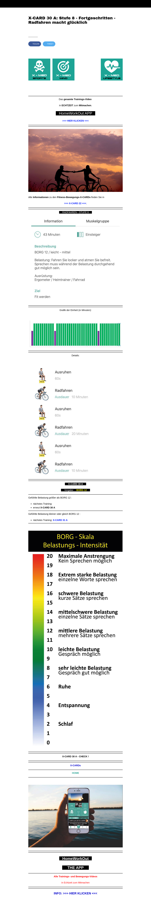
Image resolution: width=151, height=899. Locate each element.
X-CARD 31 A (60, 520)
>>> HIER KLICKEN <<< (75, 120)
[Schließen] (3, 3)
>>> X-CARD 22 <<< (75, 203)
